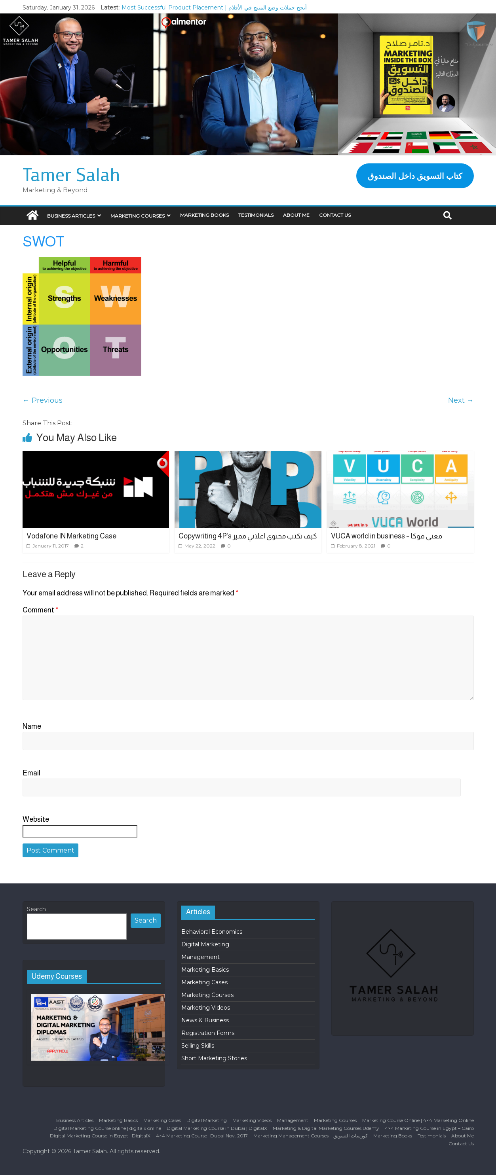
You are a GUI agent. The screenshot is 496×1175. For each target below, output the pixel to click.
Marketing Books (204, 215)
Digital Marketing (205, 944)
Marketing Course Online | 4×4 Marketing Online (418, 1120)
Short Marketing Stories (214, 1058)
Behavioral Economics (211, 931)
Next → (461, 400)
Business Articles (71, 216)
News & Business (205, 1020)
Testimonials (256, 215)
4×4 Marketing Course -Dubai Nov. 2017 (202, 1136)
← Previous (43, 400)
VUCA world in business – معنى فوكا (386, 536)
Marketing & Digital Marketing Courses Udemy (326, 1128)
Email (31, 773)
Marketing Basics (205, 969)
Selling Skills (197, 1045)
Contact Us (335, 215)
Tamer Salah (71, 174)
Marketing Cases (204, 982)
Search (36, 909)
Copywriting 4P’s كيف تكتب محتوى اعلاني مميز (248, 536)
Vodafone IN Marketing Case (71, 536)
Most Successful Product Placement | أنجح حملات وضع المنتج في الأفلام (214, 7)
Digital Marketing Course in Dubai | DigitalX (217, 1128)
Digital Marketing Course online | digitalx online (107, 1128)
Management (200, 957)
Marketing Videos (205, 1007)
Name (32, 726)
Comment (41, 610)
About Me (296, 215)
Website (36, 819)
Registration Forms (207, 1033)
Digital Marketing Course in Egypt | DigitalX (100, 1136)
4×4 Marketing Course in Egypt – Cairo (429, 1128)
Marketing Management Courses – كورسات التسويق (310, 1136)
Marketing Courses (137, 216)
